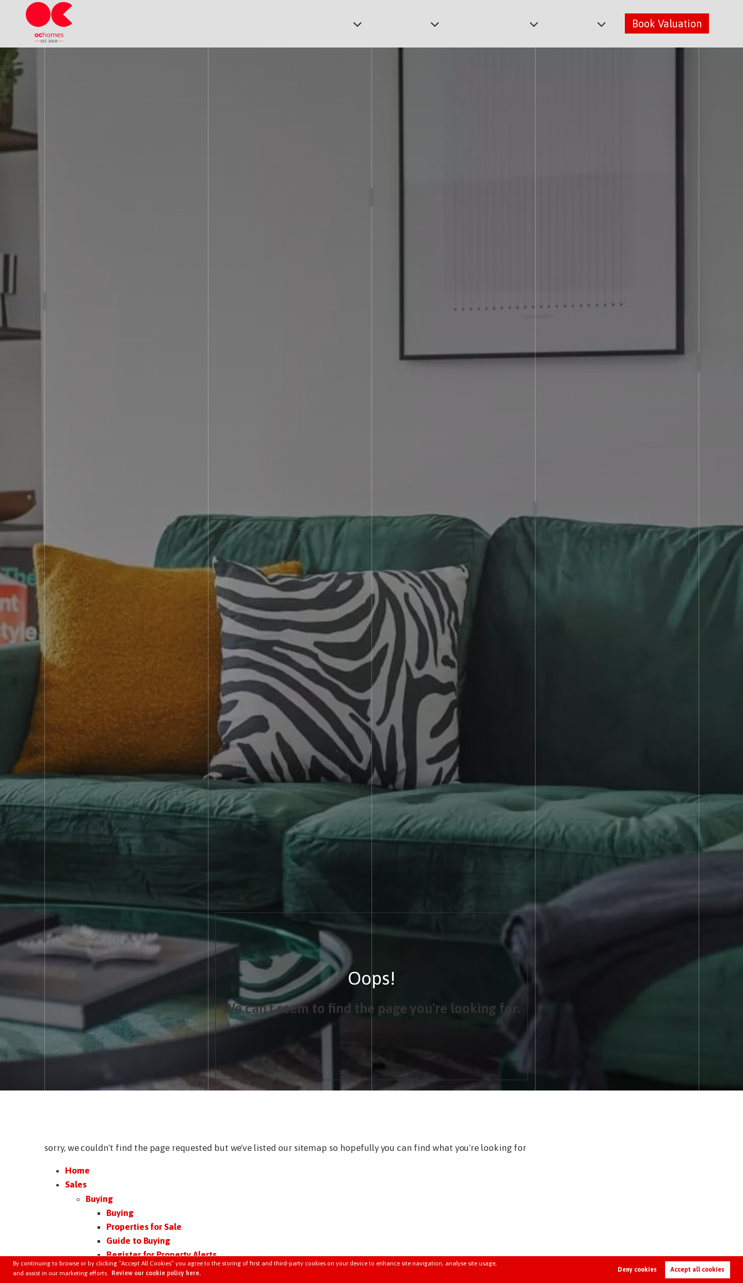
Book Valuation (667, 23)
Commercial (498, 23)
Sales (347, 23)
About (577, 23)
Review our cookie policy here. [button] (156, 1273)
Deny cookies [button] (637, 1269)
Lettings (414, 23)
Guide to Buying (138, 1241)
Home (77, 1170)
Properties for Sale (144, 1227)
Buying (99, 1199)
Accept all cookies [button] (697, 1269)
